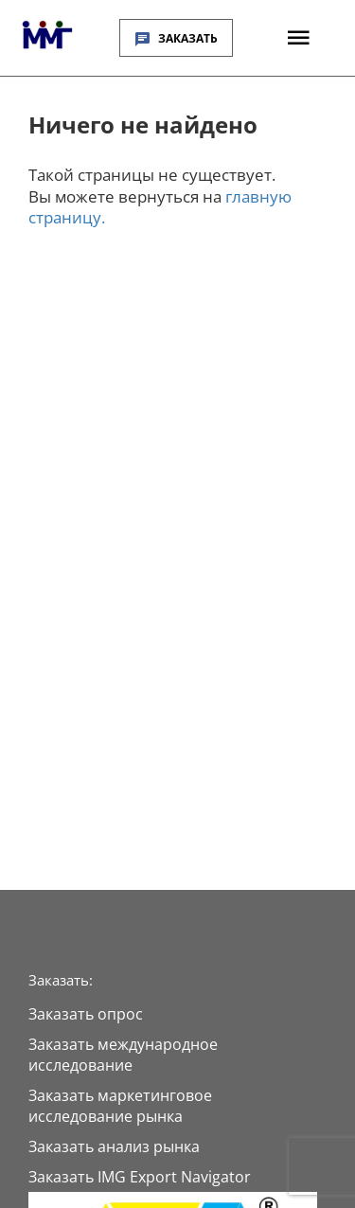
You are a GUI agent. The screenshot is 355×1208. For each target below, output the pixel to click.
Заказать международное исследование (123, 1054)
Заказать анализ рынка (114, 1146)
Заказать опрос (85, 1014)
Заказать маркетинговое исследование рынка (120, 1106)
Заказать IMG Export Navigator (139, 1176)
